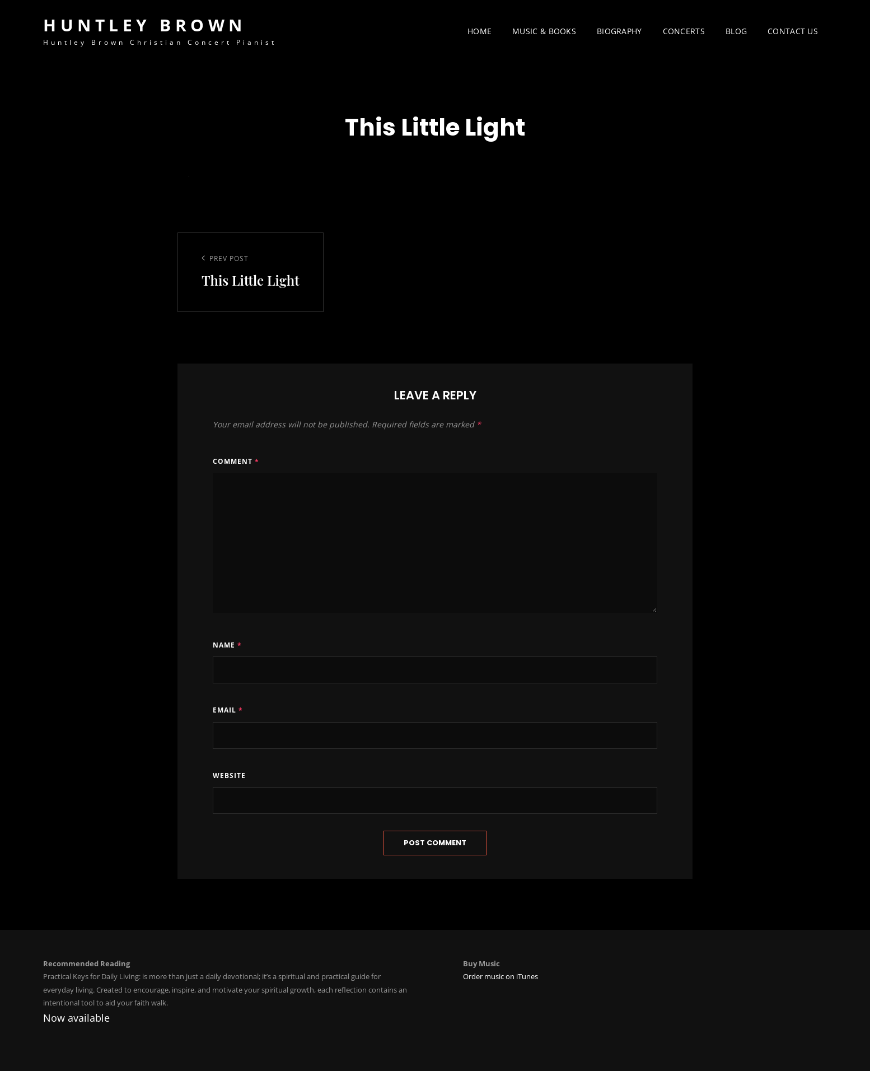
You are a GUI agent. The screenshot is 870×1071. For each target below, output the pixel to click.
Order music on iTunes (500, 976)
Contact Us (793, 31)
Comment (236, 461)
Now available (76, 1018)
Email (228, 710)
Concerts (684, 31)
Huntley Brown (144, 24)
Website (229, 775)
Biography (619, 31)
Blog (736, 31)
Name (227, 645)
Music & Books (544, 31)
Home (479, 31)
